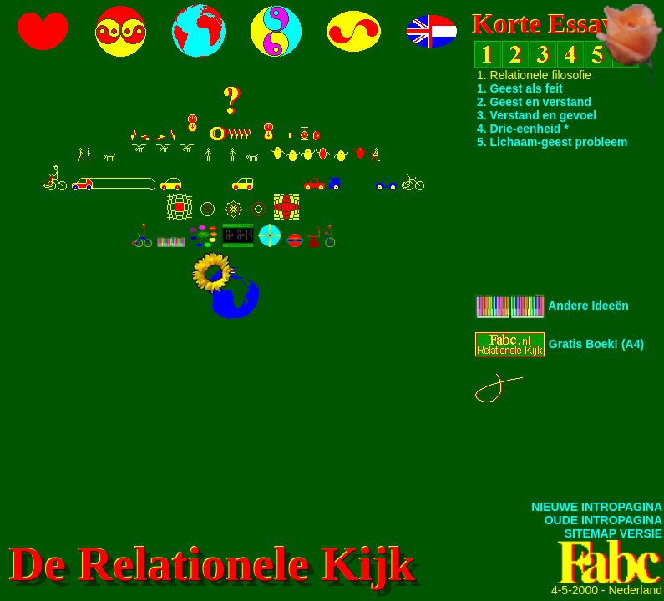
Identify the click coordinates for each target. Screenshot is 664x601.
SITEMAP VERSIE (613, 533)
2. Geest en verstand (534, 102)
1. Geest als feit (520, 88)
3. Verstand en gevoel (536, 115)
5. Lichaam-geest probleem (552, 142)
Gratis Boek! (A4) (558, 344)
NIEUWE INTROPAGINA (596, 506)
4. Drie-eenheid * (523, 128)
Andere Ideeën (550, 305)
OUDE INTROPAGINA (603, 520)
